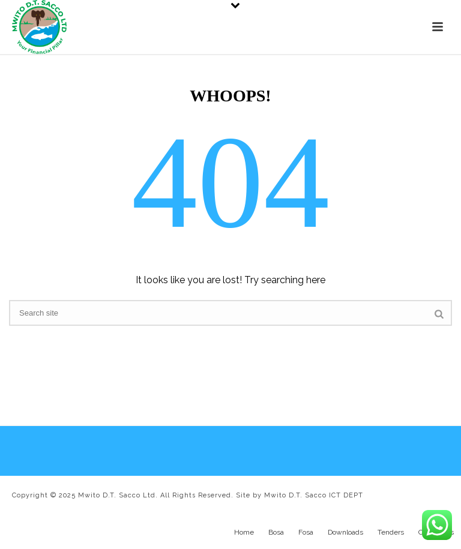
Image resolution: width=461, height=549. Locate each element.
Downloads (345, 532)
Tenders (391, 532)
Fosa (305, 532)
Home (244, 532)
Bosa (276, 532)
